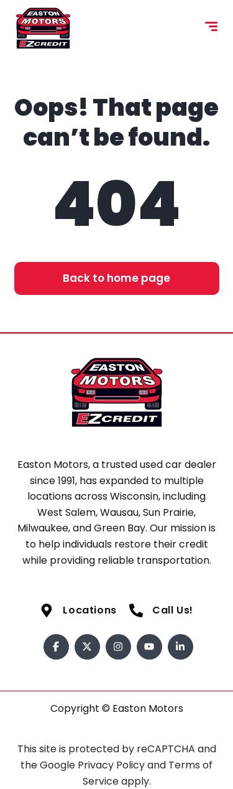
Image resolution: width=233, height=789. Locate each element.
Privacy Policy (112, 765)
